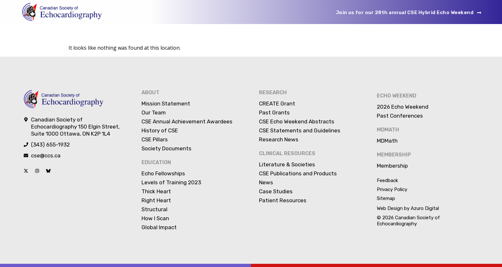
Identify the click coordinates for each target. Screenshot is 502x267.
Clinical (356, 33)
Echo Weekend (396, 33)
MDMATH (388, 130)
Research (322, 33)
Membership (463, 34)
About (250, 33)
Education (284, 33)
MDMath (433, 34)
